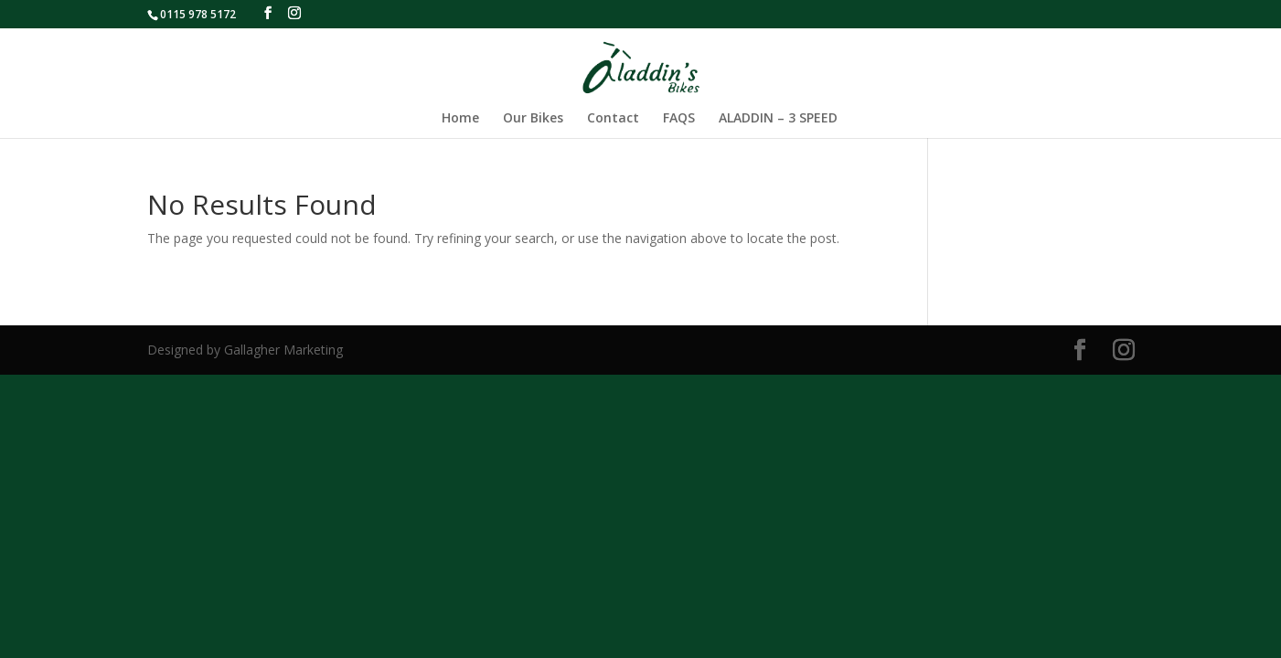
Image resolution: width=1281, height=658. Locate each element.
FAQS (679, 118)
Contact (613, 118)
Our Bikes (533, 118)
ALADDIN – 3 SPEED (778, 118)
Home (460, 118)
